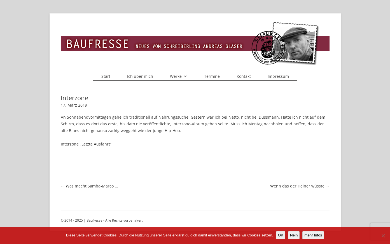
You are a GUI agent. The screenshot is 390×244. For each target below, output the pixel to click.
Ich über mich (140, 76)
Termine (212, 76)
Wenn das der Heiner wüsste (300, 186)
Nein (294, 235)
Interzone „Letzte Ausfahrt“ (86, 144)
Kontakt (244, 76)
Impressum (278, 76)
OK (280, 235)
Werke (178, 76)
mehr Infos (313, 235)
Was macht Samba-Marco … (89, 186)
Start (105, 76)
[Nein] (383, 235)
